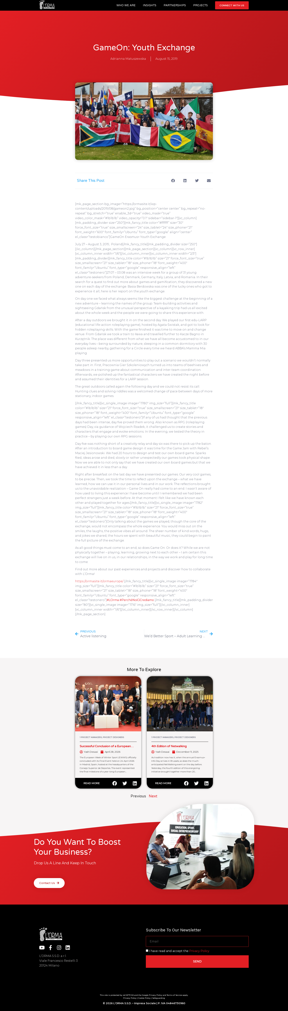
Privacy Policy (199, 951)
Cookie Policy (144, 998)
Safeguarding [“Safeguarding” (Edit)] (158, 998)
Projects (200, 5)
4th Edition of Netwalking (169, 746)
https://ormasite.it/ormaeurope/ (99, 581)
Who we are (126, 5)
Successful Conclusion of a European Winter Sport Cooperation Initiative (105, 748)
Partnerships (175, 5)
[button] (173, 181)
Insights (149, 5)
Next (153, 796)
